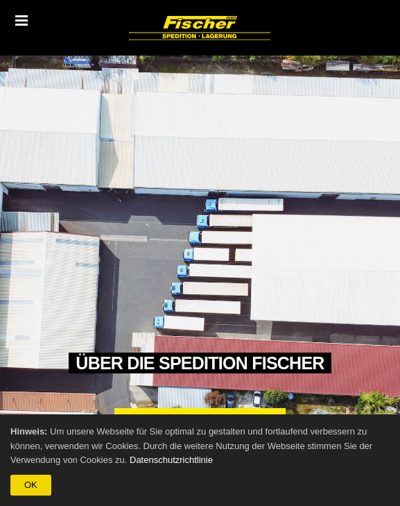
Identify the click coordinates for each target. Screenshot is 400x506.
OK (30, 485)
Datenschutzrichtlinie (171, 460)
